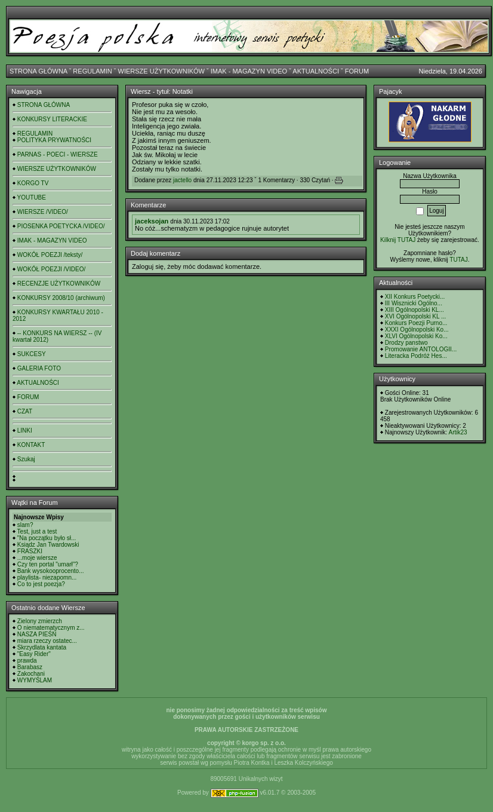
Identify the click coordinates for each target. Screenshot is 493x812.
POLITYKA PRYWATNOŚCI (54, 140)
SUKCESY (31, 354)
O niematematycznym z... (51, 627)
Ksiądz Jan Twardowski (48, 544)
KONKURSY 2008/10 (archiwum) (61, 298)
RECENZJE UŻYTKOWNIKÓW (58, 283)
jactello (182, 180)
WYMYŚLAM (34, 680)
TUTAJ (458, 259)
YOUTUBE (31, 197)
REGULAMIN (92, 71)
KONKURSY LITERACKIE (52, 119)
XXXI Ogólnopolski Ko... (417, 329)
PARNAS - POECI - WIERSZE (57, 154)
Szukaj (26, 459)
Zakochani (31, 673)
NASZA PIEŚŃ (37, 634)
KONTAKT (31, 445)
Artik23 (457, 432)
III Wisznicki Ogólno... (413, 303)
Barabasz (29, 667)
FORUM (357, 71)
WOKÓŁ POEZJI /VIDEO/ (51, 269)
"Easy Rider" (34, 654)
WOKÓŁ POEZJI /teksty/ (49, 255)
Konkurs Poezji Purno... (416, 323)
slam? (25, 525)
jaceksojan (151, 221)
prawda (27, 660)
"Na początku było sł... (46, 538)
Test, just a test (37, 531)
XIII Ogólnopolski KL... (414, 310)
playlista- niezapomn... (47, 577)
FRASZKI (29, 551)
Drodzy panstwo (406, 342)
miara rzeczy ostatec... (47, 641)
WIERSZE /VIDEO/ (42, 212)
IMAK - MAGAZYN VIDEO (249, 71)
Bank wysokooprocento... (50, 571)
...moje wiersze (37, 557)
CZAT (24, 411)
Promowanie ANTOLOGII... (421, 349)
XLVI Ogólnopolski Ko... (416, 336)
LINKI (24, 430)
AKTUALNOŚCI (315, 71)
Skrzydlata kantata (41, 647)
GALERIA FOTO (39, 368)
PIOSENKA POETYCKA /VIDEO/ (61, 226)
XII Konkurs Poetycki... (415, 296)
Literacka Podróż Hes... (416, 356)
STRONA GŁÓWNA (38, 71)
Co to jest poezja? (41, 584)
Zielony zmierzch (39, 621)
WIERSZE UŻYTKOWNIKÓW (161, 71)
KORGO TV (33, 183)
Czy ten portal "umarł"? (47, 564)
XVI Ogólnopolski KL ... (415, 316)
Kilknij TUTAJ (397, 240)
